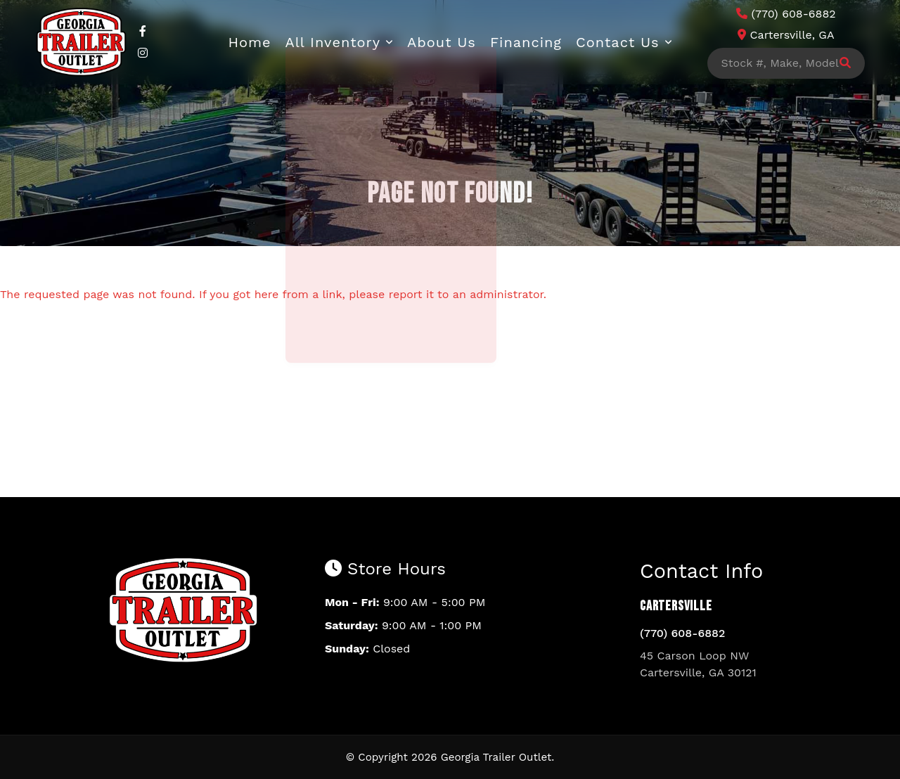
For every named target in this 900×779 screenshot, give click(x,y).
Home (249, 42)
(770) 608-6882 (682, 633)
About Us (441, 42)
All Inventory (333, 42)
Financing (526, 42)
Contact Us (618, 42)
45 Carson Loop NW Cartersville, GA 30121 (698, 664)
